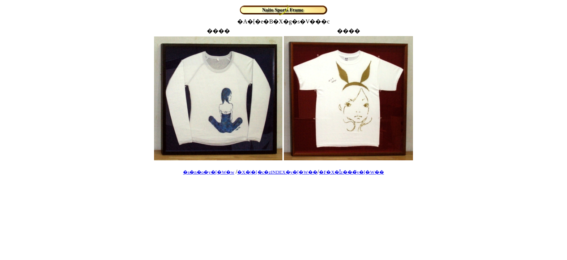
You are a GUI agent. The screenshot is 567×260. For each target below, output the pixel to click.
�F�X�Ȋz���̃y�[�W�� (351, 172)
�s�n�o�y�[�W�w (208, 172)
